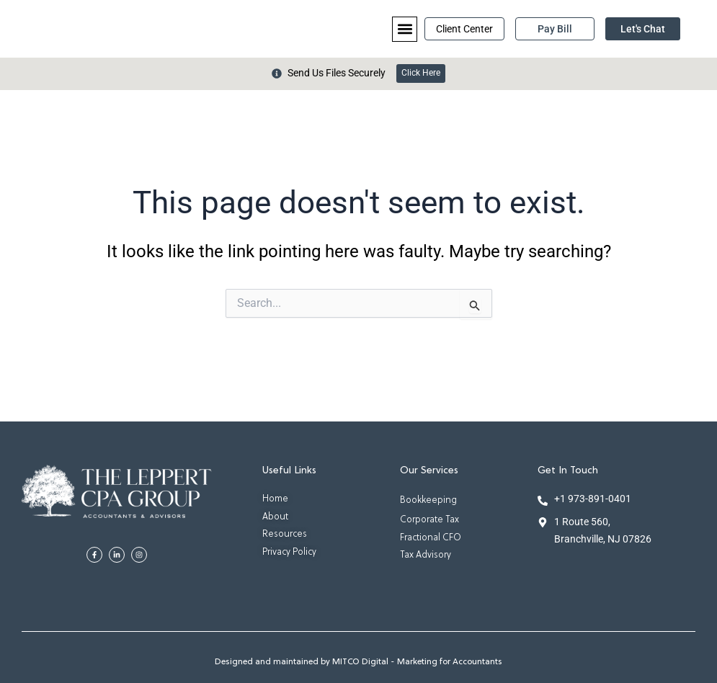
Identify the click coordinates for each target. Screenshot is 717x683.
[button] (404, 29)
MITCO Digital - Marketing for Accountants (417, 663)
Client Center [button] (464, 29)
